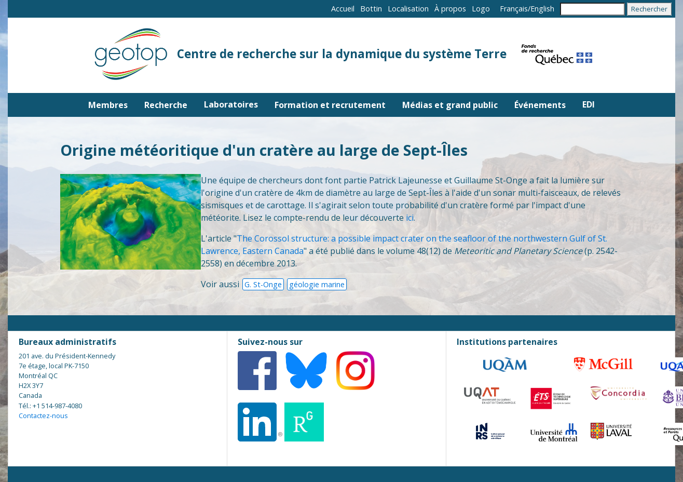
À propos (450, 9)
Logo (481, 9)
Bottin (371, 9)
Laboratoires (231, 104)
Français (514, 9)
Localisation (408, 9)
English (542, 9)
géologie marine (317, 284)
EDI (588, 104)
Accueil (342, 9)
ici (410, 217)
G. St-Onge (263, 284)
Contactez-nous (43, 415)
